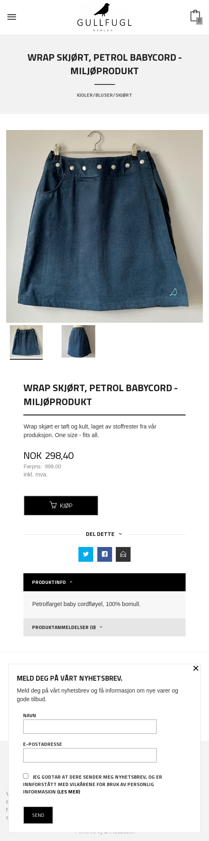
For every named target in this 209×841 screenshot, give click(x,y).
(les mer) (68, 791)
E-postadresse (90, 752)
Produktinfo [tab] (49, 582)
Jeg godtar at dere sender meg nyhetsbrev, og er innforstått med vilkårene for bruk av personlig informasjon (92, 784)
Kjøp (61, 505)
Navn (90, 723)
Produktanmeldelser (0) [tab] (64, 627)
